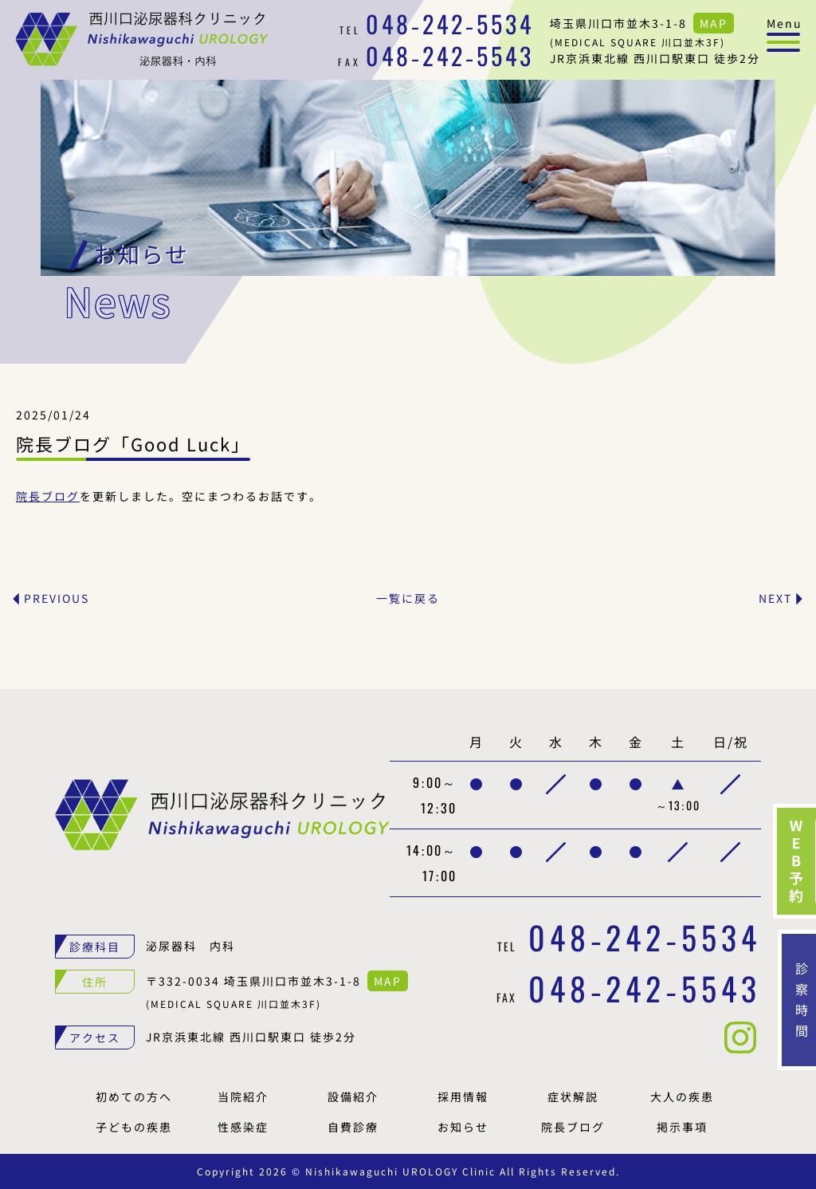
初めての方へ (134, 1096)
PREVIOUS (56, 598)
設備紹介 (353, 1096)
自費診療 (353, 1127)
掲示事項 (682, 1127)
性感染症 (243, 1127)
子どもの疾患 (134, 1127)
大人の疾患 (682, 1096)
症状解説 (572, 1096)
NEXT (775, 598)
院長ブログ (48, 496)
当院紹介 (243, 1096)
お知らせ (462, 1127)
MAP (714, 23)
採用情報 (462, 1096)
